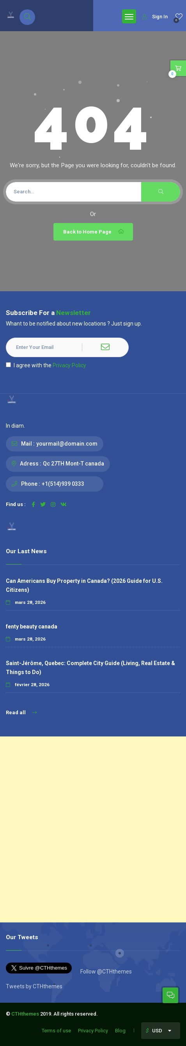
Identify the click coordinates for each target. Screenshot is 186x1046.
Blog (120, 1031)
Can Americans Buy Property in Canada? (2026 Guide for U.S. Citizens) (84, 585)
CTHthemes (25, 1014)
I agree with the (46, 365)
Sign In (155, 16)
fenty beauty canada (31, 626)
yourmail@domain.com (66, 444)
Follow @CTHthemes (105, 971)
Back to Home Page (94, 231)
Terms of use (56, 1031)
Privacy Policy (69, 365)
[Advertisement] (93, 829)
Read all (21, 712)
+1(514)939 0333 (63, 484)
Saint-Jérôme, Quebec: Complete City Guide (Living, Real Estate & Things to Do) (90, 667)
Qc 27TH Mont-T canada (73, 463)
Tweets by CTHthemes (34, 986)
